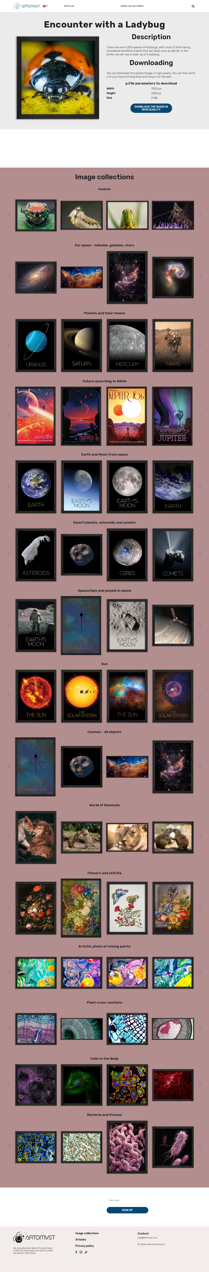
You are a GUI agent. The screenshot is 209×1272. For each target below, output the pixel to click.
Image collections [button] (131, 6)
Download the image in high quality (151, 108)
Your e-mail (114, 1195)
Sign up (127, 1210)
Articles (69, 6)
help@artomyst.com (147, 1237)
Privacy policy (84, 1245)
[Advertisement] (105, 148)
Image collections (87, 1233)
